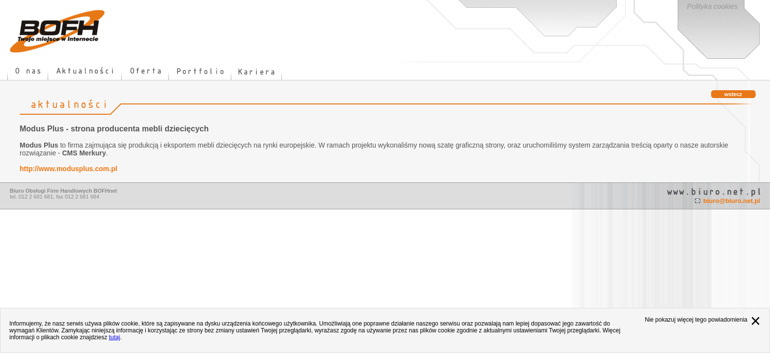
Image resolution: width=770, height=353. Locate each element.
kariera (256, 71)
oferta (145, 71)
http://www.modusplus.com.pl (68, 169)
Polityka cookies (712, 6)
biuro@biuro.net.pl (731, 200)
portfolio (200, 71)
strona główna (57, 31)
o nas (27, 71)
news (85, 71)
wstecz (733, 94)
